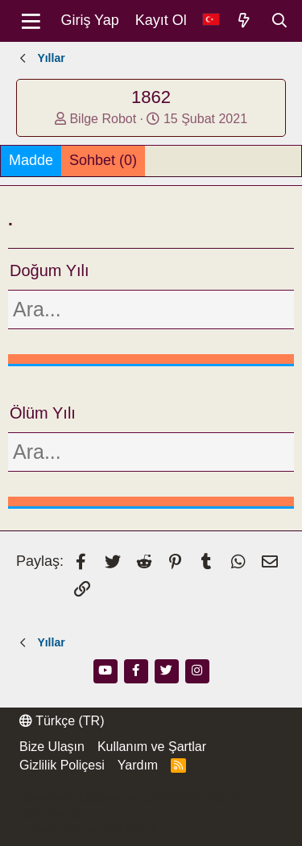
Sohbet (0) (103, 160)
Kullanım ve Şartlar (151, 746)
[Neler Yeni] (244, 21)
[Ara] (279, 21)
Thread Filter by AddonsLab (88, 829)
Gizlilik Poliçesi (62, 765)
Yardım (138, 765)
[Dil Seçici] (211, 20)
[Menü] (31, 21)
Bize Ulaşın (52, 746)
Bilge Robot (102, 119)
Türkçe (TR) (61, 721)
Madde (31, 160)
